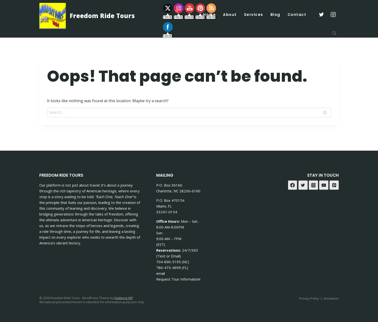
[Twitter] (303, 185)
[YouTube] (323, 185)
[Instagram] (333, 14)
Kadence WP (124, 298)
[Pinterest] (334, 185)
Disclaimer (331, 298)
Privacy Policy (309, 298)
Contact (297, 14)
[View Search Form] (334, 33)
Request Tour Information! (178, 279)
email (160, 273)
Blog (275, 14)
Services (253, 14)
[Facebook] (292, 185)
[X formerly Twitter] (321, 14)
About (230, 14)
